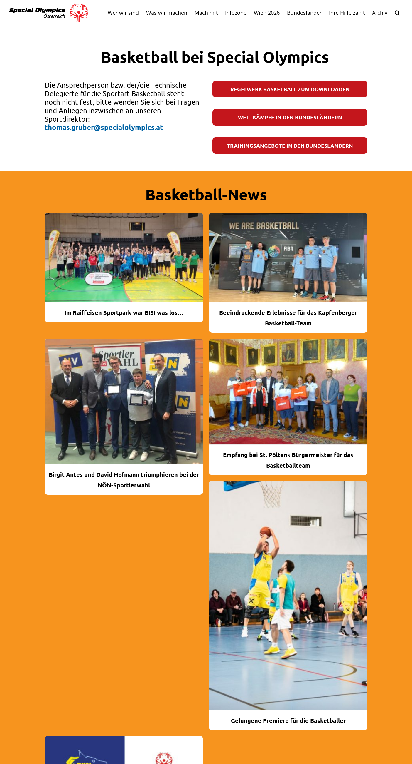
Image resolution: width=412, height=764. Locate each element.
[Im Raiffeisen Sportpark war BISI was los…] (124, 257)
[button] (397, 12)
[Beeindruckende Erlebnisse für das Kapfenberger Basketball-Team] (288, 257)
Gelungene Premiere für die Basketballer (288, 720)
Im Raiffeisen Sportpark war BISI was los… (124, 312)
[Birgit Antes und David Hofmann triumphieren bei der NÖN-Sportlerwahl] (124, 401)
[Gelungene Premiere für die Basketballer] (288, 595)
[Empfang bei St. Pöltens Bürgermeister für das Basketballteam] (288, 391)
